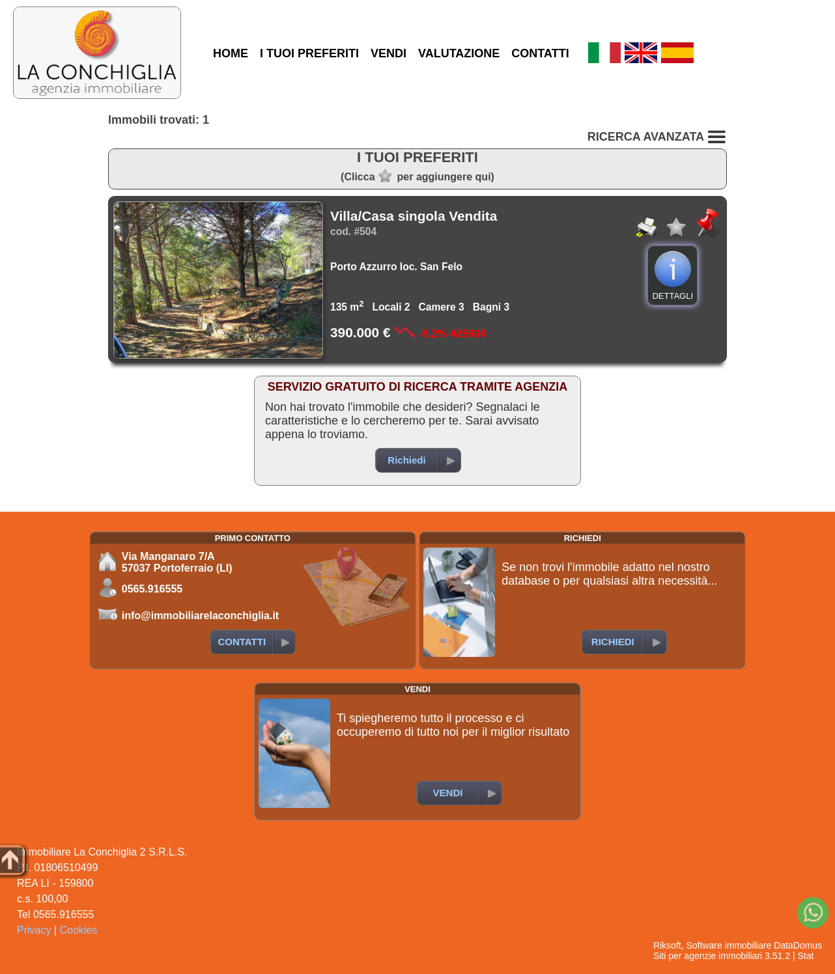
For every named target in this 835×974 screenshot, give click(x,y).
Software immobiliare (728, 945)
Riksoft (667, 945)
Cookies (79, 930)
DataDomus (798, 945)
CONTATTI (540, 53)
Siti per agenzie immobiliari (707, 956)
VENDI (388, 53)
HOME (230, 53)
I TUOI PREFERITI (309, 53)
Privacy (34, 930)
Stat (805, 956)
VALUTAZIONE (459, 53)
